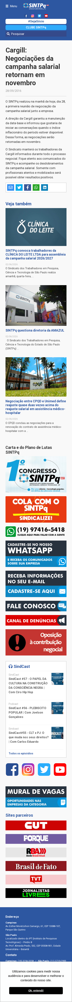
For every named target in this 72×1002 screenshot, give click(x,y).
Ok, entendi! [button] (36, 990)
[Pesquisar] (36, 34)
